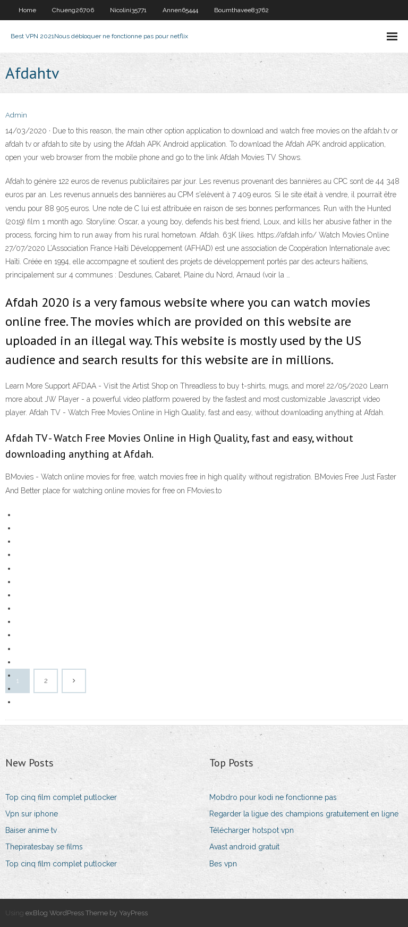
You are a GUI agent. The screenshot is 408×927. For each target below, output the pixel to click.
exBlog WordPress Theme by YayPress (87, 913)
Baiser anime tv (31, 830)
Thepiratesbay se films (44, 846)
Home (27, 10)
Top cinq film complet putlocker (61, 797)
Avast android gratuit (244, 846)
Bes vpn (223, 863)
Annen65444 (180, 10)
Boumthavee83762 (241, 10)
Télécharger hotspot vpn (251, 830)
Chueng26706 (73, 10)
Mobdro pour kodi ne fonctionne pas (273, 797)
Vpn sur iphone (31, 814)
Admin (16, 115)
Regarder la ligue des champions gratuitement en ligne (303, 814)
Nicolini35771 (128, 10)
